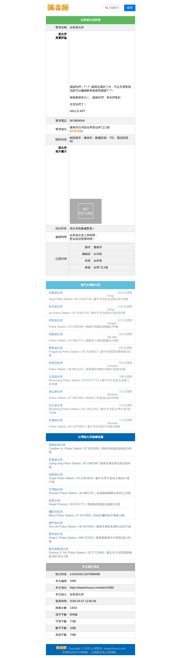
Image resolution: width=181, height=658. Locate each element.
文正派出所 (56, 405)
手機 (108, 86)
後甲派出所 (56, 522)
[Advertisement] (101, 57)
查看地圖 (76, 131)
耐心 (87, 97)
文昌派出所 (56, 376)
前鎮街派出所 (57, 444)
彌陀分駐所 (56, 511)
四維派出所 (56, 334)
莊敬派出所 (56, 459)
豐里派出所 (56, 533)
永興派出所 (56, 292)
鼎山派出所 (56, 391)
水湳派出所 (56, 420)
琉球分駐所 (56, 362)
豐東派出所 (56, 347)
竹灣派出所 (56, 489)
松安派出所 (56, 306)
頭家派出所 (56, 474)
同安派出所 (56, 320)
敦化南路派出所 (59, 548)
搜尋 (130, 7)
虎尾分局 (54, 500)
